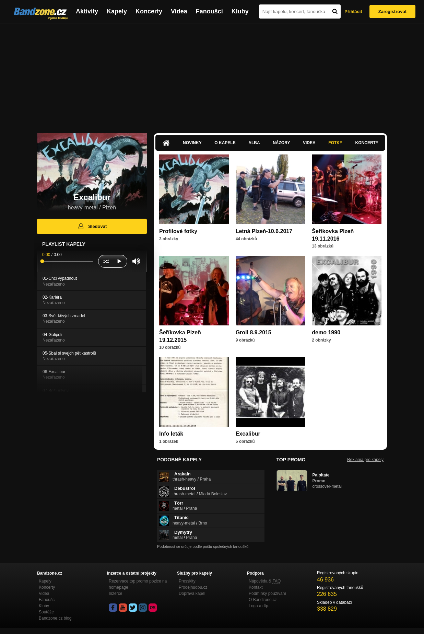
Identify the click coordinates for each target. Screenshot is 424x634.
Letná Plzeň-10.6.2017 (264, 231)
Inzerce (115, 593)
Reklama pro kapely (365, 459)
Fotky (335, 142)
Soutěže (46, 612)
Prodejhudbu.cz (193, 587)
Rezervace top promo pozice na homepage (138, 584)
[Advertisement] (212, 75)
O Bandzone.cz (263, 599)
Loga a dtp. (259, 605)
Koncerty (149, 11)
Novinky (192, 142)
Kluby (240, 11)
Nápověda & (265, 581)
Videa (179, 11)
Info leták (171, 434)
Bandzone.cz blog (55, 618)
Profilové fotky (178, 231)
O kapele (224, 142)
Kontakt (256, 587)
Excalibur (248, 434)
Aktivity (87, 11)
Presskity (187, 581)
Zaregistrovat (392, 11)
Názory (281, 142)
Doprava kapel (192, 593)
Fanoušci (209, 11)
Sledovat (92, 226)
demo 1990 (326, 332)
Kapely (117, 11)
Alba (254, 142)
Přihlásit (353, 11)
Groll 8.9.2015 (253, 332)
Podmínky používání (267, 593)
